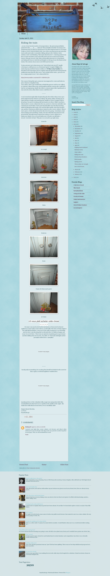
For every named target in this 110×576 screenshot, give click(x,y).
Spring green (78, 161)
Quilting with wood (31, 543)
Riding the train (79, 154)
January (77, 174)
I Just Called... (78, 152)
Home (23, 34)
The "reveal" (29, 534)
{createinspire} (78, 208)
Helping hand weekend (81, 147)
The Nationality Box (31, 487)
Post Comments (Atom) (33, 468)
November (78, 128)
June (76, 140)
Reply (26, 434)
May (76, 143)
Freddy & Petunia (78, 196)
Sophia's (76, 202)
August (77, 136)
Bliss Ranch (77, 188)
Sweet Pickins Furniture (80, 205)
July (76, 138)
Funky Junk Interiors (79, 199)
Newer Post (23, 465)
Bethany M (28, 427)
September (78, 133)
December (78, 126)
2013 (74, 124)
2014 (74, 122)
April (76, 145)
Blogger (68, 572)
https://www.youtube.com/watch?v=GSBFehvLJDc (35, 77)
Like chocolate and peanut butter (35, 495)
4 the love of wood (79, 185)
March (77, 169)
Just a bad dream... (80, 166)
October (77, 131)
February (77, 172)
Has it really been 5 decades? (34, 478)
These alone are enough (81, 164)
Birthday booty (79, 149)
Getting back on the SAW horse (34, 504)
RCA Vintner (29, 512)
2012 (74, 177)
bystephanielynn (78, 191)
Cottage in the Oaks (79, 193)
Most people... (78, 159)
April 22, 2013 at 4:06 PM (38, 427)
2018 (74, 112)
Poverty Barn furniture (81, 157)
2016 (74, 117)
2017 (74, 114)
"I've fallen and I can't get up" (27, 530)
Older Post (64, 465)
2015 (74, 119)
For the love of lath (31, 551)
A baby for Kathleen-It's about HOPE (36, 521)
